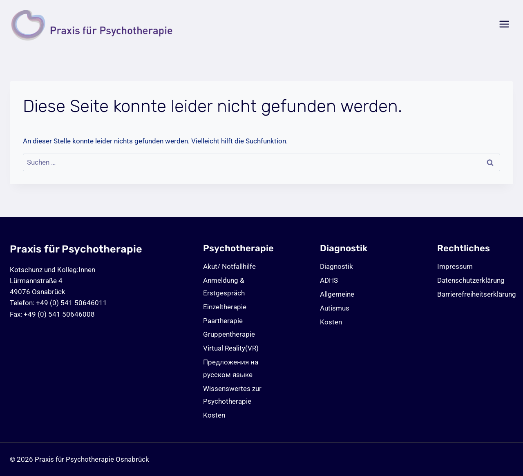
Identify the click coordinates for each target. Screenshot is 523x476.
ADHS (329, 280)
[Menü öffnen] (504, 24)
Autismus (334, 308)
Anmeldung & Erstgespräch (224, 286)
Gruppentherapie (229, 334)
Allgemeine (337, 294)
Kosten (214, 415)
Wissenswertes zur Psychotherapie (232, 394)
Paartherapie (223, 321)
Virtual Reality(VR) (231, 348)
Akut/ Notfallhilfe (229, 266)
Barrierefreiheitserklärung (475, 294)
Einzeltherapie (224, 307)
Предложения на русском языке (230, 368)
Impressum (455, 266)
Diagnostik (336, 266)
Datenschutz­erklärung (471, 280)
